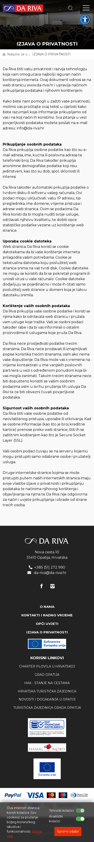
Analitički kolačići (56, 818)
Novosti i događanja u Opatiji (47, 699)
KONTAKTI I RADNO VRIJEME (47, 615)
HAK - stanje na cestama (47, 683)
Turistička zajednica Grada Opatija (47, 708)
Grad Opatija (47, 675)
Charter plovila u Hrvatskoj (47, 666)
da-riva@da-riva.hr (50, 573)
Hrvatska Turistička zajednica (47, 691)
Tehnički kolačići (61, 811)
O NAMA (47, 606)
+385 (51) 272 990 (49, 567)
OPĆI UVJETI (47, 624)
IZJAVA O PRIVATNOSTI (51, 54)
